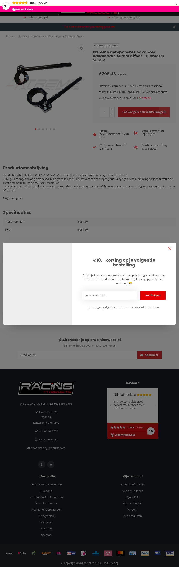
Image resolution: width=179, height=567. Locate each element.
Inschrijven (153, 295)
